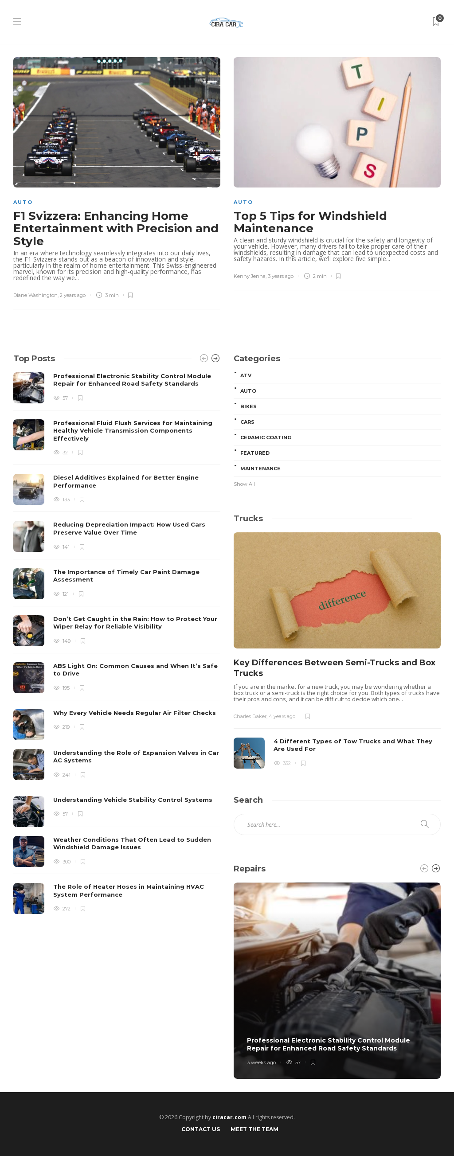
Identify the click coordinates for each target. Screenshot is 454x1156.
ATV (245, 375)
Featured (255, 453)
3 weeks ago (261, 1062)
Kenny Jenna (250, 276)
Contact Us (200, 1129)
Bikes (248, 406)
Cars (247, 422)
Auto (23, 202)
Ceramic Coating (265, 437)
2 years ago (73, 295)
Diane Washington (35, 295)
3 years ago (281, 276)
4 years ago (282, 716)
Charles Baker (250, 716)
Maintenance (260, 468)
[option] (116, 643)
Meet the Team (254, 1129)
